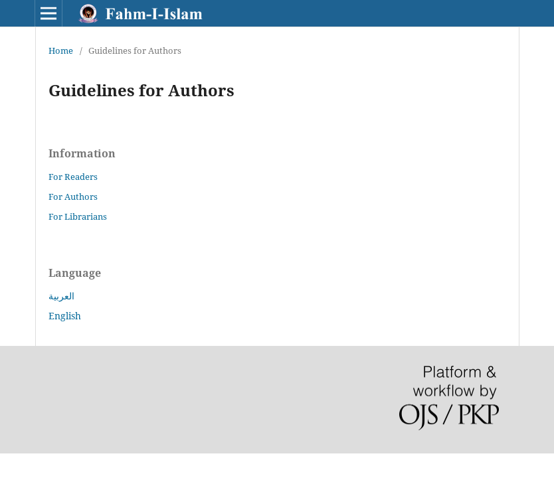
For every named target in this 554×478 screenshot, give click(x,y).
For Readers (73, 177)
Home (60, 50)
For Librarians (77, 216)
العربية (61, 295)
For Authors (73, 196)
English (64, 315)
